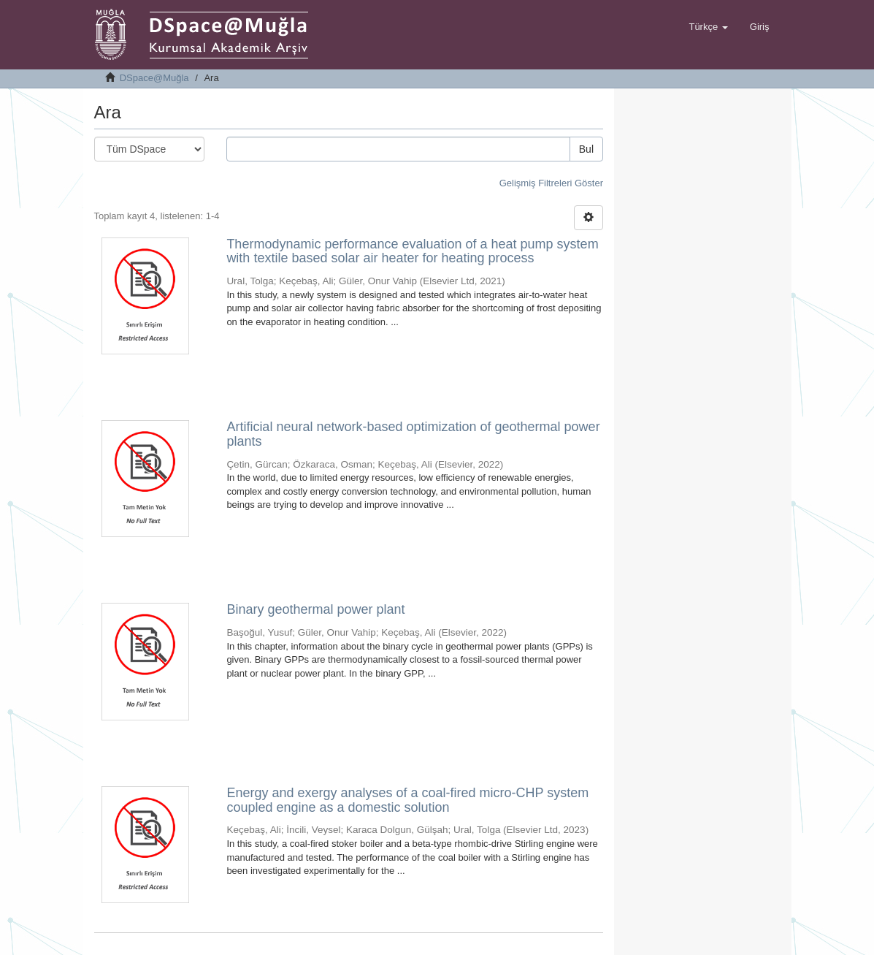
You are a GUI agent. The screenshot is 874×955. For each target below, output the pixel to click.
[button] (708, 27)
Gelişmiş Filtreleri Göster (551, 183)
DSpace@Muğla (154, 77)
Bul (586, 149)
